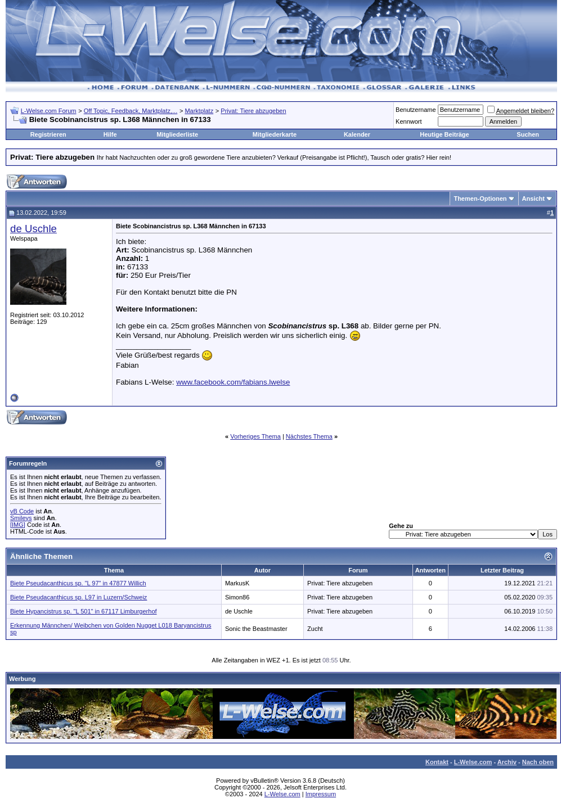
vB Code (22, 511)
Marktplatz (199, 110)
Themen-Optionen (480, 198)
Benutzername (416, 109)
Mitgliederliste (177, 134)
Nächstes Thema (309, 436)
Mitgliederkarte (275, 134)
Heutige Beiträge (444, 134)
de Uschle (33, 228)
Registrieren (48, 134)
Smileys (21, 518)
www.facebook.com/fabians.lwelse (233, 382)
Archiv (507, 762)
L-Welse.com (473, 762)
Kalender (357, 134)
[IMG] (17, 524)
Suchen (528, 134)
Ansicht (533, 198)
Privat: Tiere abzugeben (253, 110)
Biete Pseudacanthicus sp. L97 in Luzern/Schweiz (78, 597)
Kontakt (436, 762)
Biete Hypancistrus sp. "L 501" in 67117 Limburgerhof (83, 611)
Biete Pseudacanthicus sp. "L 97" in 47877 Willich (78, 583)
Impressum (321, 794)
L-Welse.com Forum (49, 110)
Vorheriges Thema (255, 436)
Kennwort (408, 121)
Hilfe (110, 134)
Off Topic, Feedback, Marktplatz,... (131, 110)
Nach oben (538, 762)
